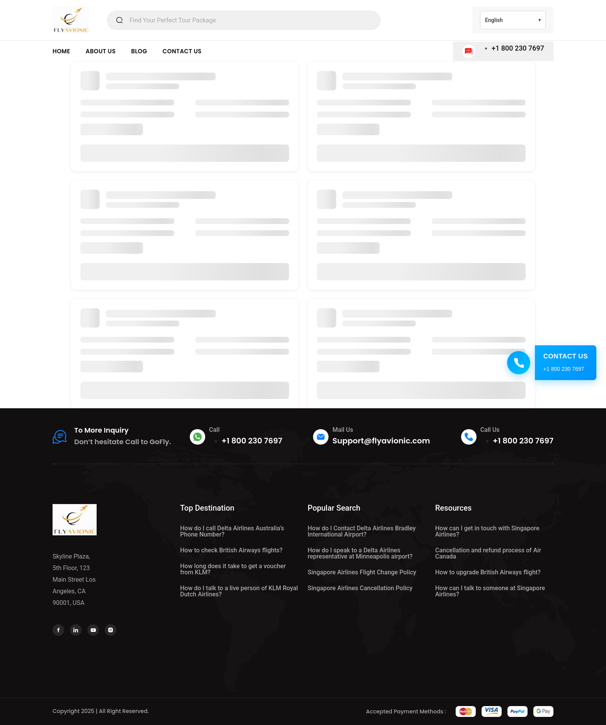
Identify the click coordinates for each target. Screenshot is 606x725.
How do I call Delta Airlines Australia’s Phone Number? (232, 531)
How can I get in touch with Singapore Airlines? (487, 531)
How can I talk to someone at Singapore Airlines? (490, 591)
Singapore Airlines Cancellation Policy (360, 588)
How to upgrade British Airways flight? (488, 572)
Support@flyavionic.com (381, 440)
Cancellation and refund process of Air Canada (488, 553)
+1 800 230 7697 (518, 48)
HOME (61, 51)
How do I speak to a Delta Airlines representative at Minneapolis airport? (360, 553)
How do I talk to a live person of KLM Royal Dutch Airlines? (239, 591)
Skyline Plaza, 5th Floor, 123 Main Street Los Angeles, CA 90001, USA (74, 579)
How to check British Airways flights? (231, 550)
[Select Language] (513, 20)
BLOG (139, 51)
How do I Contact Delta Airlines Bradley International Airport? (362, 531)
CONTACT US (182, 51)
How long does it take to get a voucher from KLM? (233, 569)
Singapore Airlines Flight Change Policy (362, 572)
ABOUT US (101, 51)
